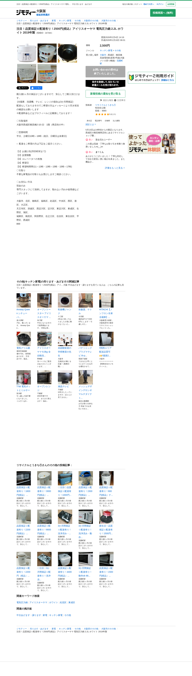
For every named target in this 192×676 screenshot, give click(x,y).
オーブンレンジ (44, 380)
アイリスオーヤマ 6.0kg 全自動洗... (44, 344)
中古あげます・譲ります (29, 615)
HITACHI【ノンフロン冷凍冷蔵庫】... (106, 305)
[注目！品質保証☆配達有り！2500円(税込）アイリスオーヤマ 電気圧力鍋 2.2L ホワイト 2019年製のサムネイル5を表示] (47, 73)
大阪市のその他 (108, 20)
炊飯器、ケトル (86, 304)
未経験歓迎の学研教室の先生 (65, 344)
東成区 (71, 602)
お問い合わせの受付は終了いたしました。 (105, 71)
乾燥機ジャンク (65, 304)
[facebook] (36, 88)
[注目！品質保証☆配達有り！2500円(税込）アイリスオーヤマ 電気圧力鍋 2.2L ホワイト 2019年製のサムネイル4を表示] (27, 73)
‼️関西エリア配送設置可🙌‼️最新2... (106, 344)
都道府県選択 (43, 15)
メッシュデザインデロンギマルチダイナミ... (86, 384)
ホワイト (53, 602)
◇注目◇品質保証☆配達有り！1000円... (65, 483)
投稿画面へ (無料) (163, 12)
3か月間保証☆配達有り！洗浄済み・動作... (86, 524)
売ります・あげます (39, 20)
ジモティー (22, 20)
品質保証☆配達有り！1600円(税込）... (24, 483)
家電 (54, 20)
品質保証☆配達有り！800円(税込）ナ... (106, 483)
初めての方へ (148, 4)
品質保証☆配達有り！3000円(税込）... (44, 483)
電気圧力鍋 (22, 602)
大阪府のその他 (91, 20)
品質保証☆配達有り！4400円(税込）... (65, 564)
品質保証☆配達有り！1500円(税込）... (86, 483)
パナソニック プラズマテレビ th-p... (86, 344)
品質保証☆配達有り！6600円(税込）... (44, 522)
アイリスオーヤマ (38, 602)
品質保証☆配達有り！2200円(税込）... (24, 522)
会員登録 (170, 4)
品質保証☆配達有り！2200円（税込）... (24, 564)
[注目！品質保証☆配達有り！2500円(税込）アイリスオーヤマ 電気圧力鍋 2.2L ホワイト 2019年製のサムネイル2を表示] (47, 53)
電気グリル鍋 (24, 340)
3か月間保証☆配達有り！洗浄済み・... (65, 522)
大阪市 (103, 55)
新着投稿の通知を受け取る (105, 93)
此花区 (63, 602)
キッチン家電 (65, 20)
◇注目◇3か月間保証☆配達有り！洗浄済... (44, 566)
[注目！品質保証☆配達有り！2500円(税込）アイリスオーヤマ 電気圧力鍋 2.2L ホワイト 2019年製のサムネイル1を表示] (27, 53)
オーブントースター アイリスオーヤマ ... (44, 305)
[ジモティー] (26, 13)
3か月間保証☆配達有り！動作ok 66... (86, 564)
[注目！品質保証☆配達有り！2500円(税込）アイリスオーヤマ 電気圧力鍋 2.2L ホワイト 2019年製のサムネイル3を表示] (67, 53)
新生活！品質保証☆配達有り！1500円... (106, 522)
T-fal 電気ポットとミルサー (24, 380)
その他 (77, 20)
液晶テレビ (65, 379)
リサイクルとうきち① (105, 105)
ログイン (160, 4)
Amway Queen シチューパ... (24, 305)
